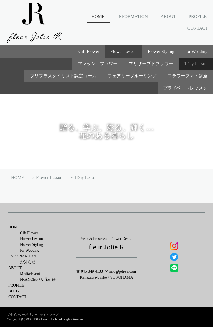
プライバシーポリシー (22, 314)
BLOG (13, 291)
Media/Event (30, 274)
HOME (98, 16)
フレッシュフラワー (98, 63)
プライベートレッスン (185, 88)
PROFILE (198, 16)
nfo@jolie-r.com (123, 271)
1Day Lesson (195, 63)
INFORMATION (132, 16)
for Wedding (196, 51)
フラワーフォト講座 (187, 75)
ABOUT (168, 16)
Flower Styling (161, 51)
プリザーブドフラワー (151, 63)
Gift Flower (88, 51)
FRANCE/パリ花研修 (38, 279)
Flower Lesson (123, 51)
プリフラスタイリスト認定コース (63, 75)
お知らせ (28, 262)
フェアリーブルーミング (132, 75)
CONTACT (197, 28)
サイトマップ (49, 314)
